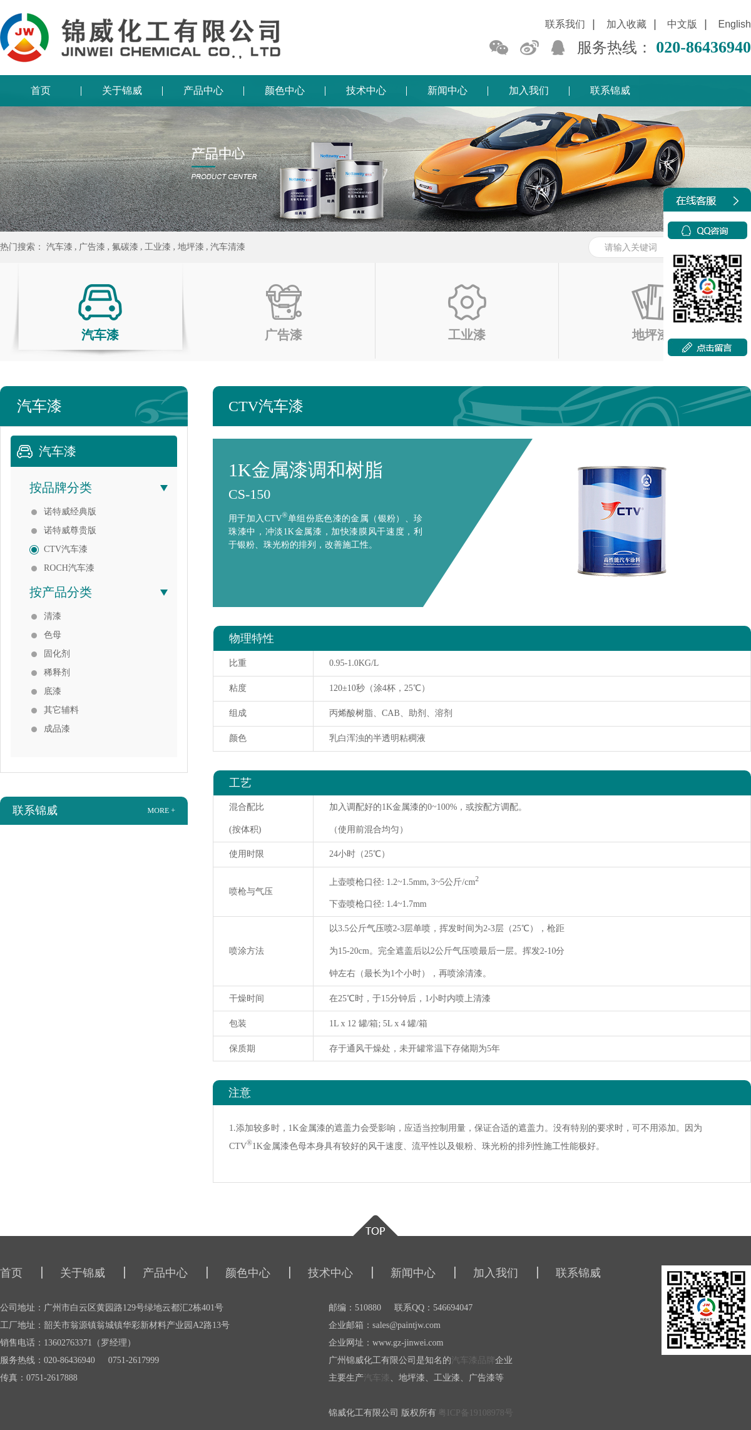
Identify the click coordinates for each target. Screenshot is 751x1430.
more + (161, 810)
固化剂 (57, 653)
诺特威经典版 (70, 511)
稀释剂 (57, 672)
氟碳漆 (125, 247)
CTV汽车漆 (66, 549)
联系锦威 (610, 90)
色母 (52, 635)
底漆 (52, 691)
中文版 (682, 24)
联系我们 (565, 24)
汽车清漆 (227, 247)
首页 (41, 90)
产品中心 (203, 90)
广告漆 (92, 247)
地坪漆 (191, 247)
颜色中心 (285, 90)
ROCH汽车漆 (69, 568)
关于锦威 (122, 90)
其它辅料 (61, 710)
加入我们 (529, 90)
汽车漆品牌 (473, 1360)
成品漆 (57, 728)
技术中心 (366, 90)
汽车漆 (59, 247)
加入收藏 (626, 24)
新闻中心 (447, 90)
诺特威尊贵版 (70, 530)
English (734, 24)
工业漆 (158, 247)
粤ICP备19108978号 (475, 1412)
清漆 (52, 616)
